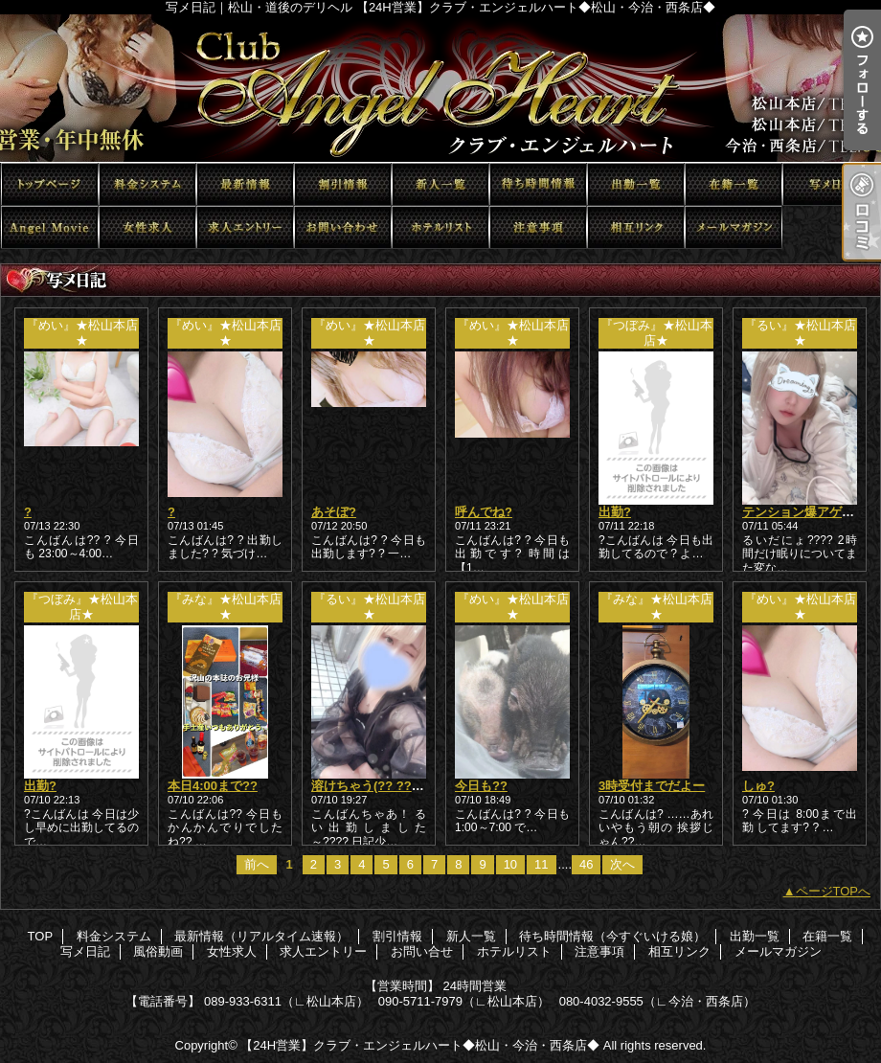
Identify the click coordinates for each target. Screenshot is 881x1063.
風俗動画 (50, 227)
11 (541, 864)
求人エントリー (245, 227)
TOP (50, 184)
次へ (622, 864)
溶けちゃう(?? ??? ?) (373, 786)
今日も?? (481, 786)
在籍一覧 (733, 184)
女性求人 (147, 227)
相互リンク (636, 227)
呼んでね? (483, 512)
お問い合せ (343, 227)
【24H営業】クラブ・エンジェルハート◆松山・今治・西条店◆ (419, 1045)
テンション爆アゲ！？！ (810, 512)
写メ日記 (831, 184)
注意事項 (538, 227)
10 (510, 864)
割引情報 (343, 184)
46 (586, 864)
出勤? (615, 512)
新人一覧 (440, 184)
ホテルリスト (440, 227)
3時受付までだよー (652, 786)
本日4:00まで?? (213, 786)
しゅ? (758, 786)
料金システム (147, 184)
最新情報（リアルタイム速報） (245, 184)
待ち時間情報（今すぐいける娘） (538, 184)
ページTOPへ (833, 891)
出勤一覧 (636, 184)
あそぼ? (333, 512)
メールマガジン (733, 227)
